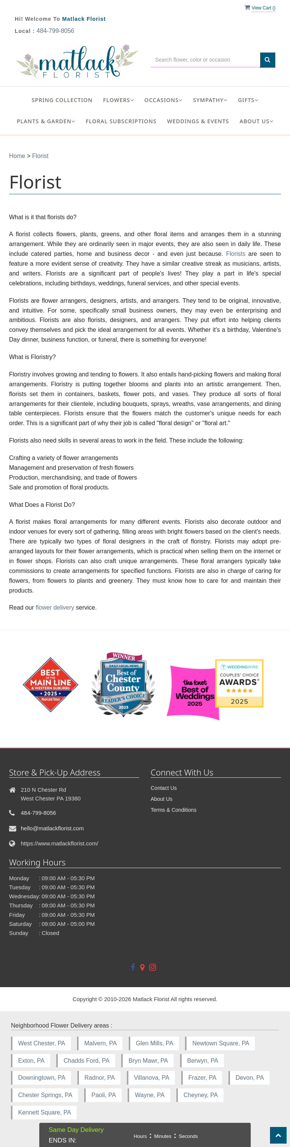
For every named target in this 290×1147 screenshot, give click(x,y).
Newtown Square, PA (220, 1043)
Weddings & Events (198, 121)
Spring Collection (62, 100)
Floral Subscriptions (121, 121)
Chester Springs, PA (45, 1095)
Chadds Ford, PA (86, 1060)
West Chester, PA (41, 1043)
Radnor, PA (100, 1077)
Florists (235, 254)
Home (17, 156)
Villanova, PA (152, 1077)
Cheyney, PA (201, 1095)
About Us (162, 799)
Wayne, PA (149, 1095)
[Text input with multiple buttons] (205, 60)
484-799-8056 (55, 31)
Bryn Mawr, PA (148, 1060)
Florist (40, 156)
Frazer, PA (202, 1077)
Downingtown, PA (41, 1077)
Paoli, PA (103, 1095)
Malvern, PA (100, 1043)
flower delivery (54, 607)
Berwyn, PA (202, 1060)
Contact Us (164, 788)
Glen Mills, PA (154, 1043)
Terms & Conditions (173, 810)
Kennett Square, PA (44, 1112)
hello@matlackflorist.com (52, 828)
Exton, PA (31, 1060)
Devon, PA (250, 1077)
